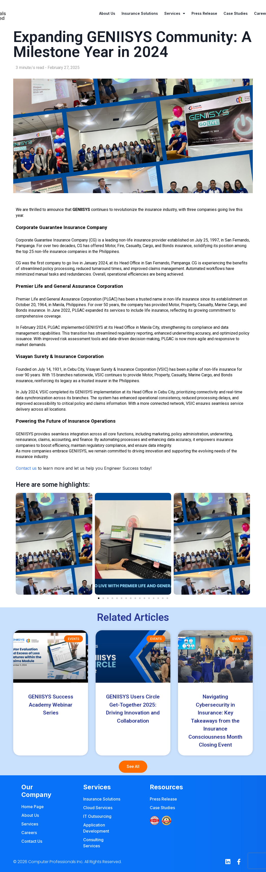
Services (174, 13)
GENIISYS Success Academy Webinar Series (50, 705)
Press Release (204, 13)
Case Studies (236, 13)
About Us (107, 13)
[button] (98, 598)
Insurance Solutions (140, 13)
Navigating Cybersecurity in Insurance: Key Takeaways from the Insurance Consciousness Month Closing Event (215, 721)
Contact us (26, 468)
